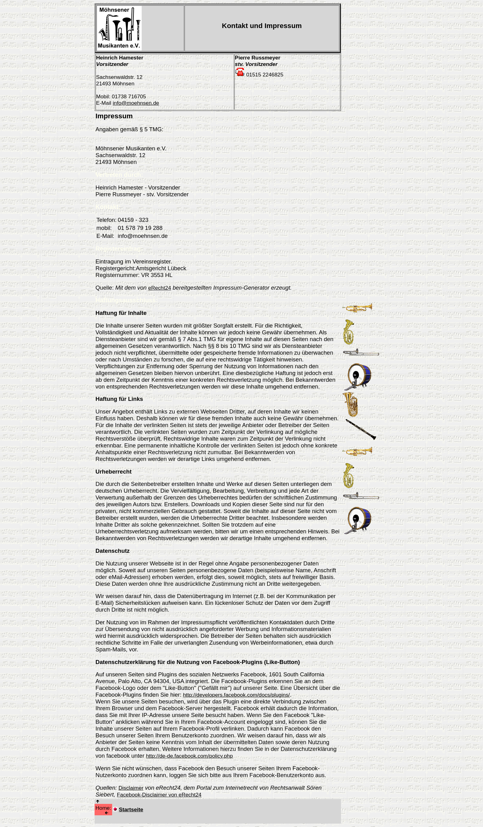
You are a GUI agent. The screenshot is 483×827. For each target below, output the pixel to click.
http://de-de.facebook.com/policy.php (189, 756)
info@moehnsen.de (136, 103)
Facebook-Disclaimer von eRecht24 (159, 795)
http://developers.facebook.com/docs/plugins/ (236, 695)
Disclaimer (131, 788)
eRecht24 (159, 288)
